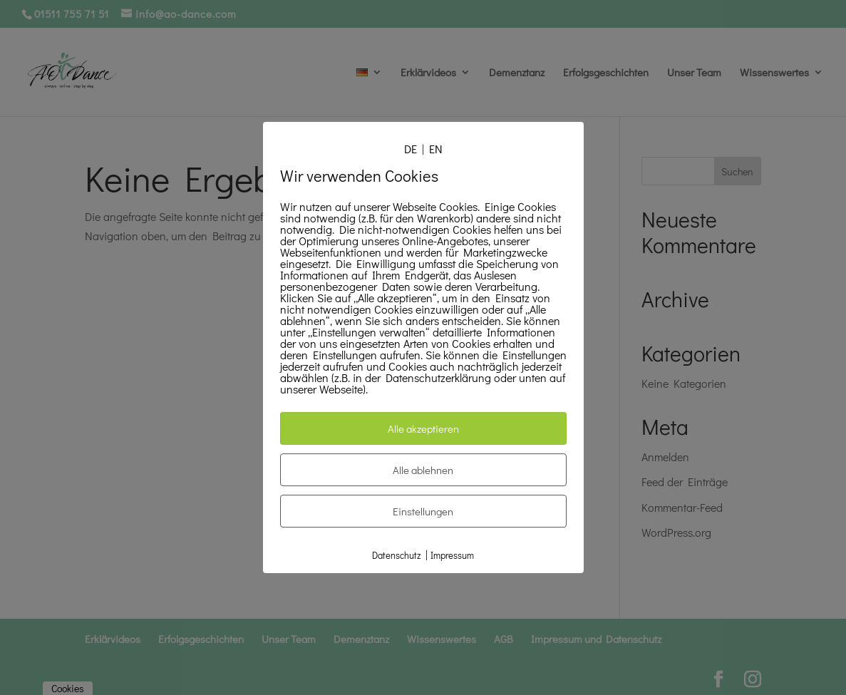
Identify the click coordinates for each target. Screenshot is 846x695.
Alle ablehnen (423, 470)
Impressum (452, 555)
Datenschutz (396, 555)
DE (410, 148)
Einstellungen (423, 511)
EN (436, 148)
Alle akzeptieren (423, 428)
